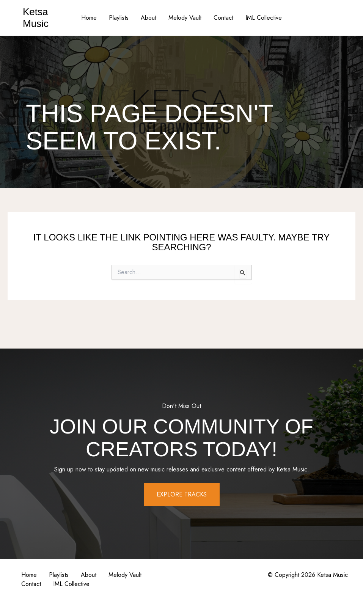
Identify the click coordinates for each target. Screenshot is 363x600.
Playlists (119, 17)
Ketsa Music (36, 17)
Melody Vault (184, 17)
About (148, 17)
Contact (223, 17)
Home (89, 17)
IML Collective (263, 17)
